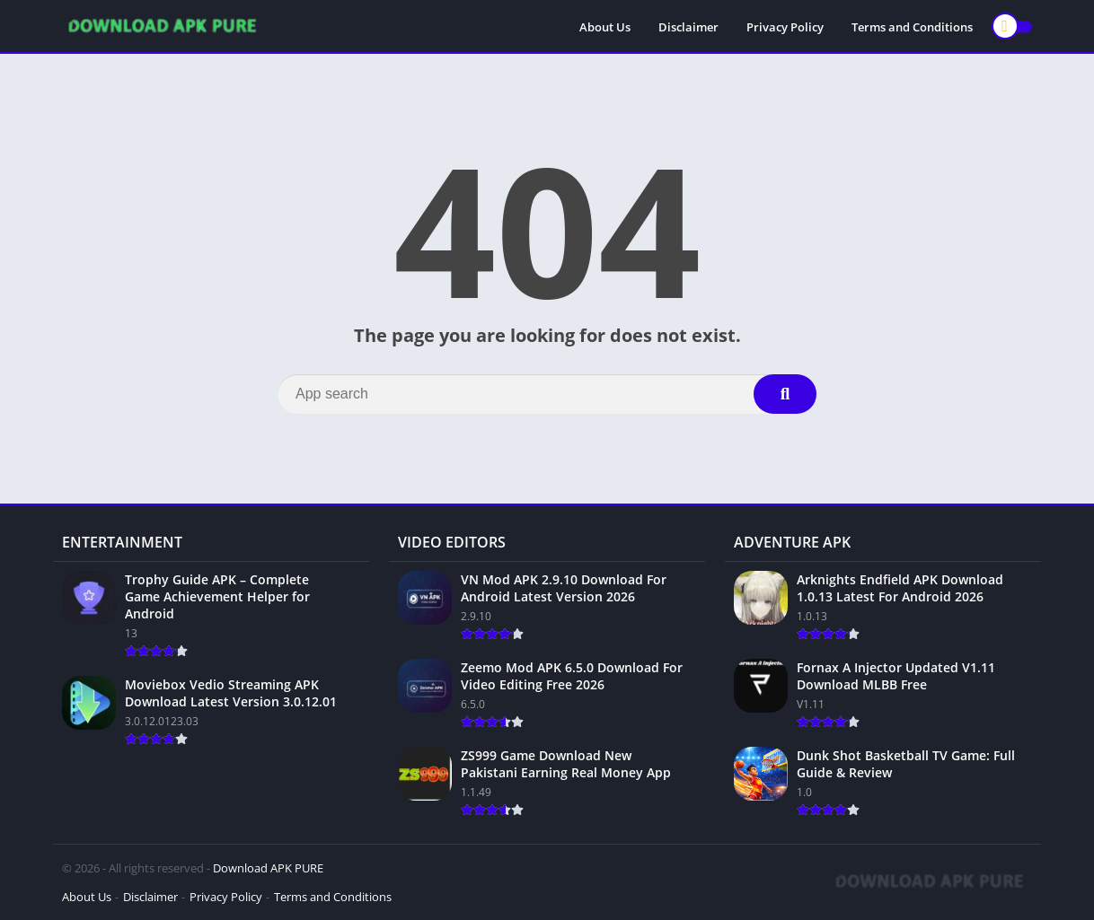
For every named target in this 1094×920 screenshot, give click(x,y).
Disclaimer (688, 27)
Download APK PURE (268, 868)
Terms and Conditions (912, 27)
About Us (605, 27)
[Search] (547, 394)
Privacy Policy (785, 27)
